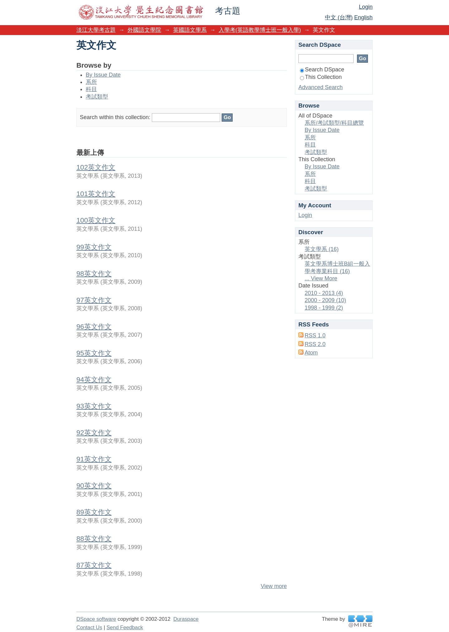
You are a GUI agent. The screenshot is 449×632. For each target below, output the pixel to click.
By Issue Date (103, 75)
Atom (311, 353)
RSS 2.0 (315, 344)
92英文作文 (94, 433)
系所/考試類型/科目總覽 (334, 123)
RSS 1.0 (315, 335)
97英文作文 (94, 300)
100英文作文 (95, 220)
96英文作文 (94, 326)
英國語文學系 (190, 30)
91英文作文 (94, 459)
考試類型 (97, 97)
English (363, 17)
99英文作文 (94, 247)
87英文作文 (94, 565)
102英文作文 (95, 167)
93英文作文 (94, 406)
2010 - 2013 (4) (324, 293)
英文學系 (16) (322, 249)
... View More (321, 278)
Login (366, 7)
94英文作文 (94, 380)
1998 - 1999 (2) (324, 308)
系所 (91, 82)
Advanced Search (320, 87)
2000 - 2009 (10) (325, 300)
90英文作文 (94, 486)
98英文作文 (94, 273)
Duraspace (186, 619)
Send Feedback (124, 627)
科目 (91, 89)
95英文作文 (94, 353)
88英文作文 (94, 539)
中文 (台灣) (339, 17)
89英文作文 (94, 512)
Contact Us (89, 627)
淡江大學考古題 (96, 30)
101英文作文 (95, 194)
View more (274, 586)
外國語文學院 (144, 30)
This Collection (321, 77)
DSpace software (96, 619)
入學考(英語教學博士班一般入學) (260, 30)
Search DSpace (322, 69)
